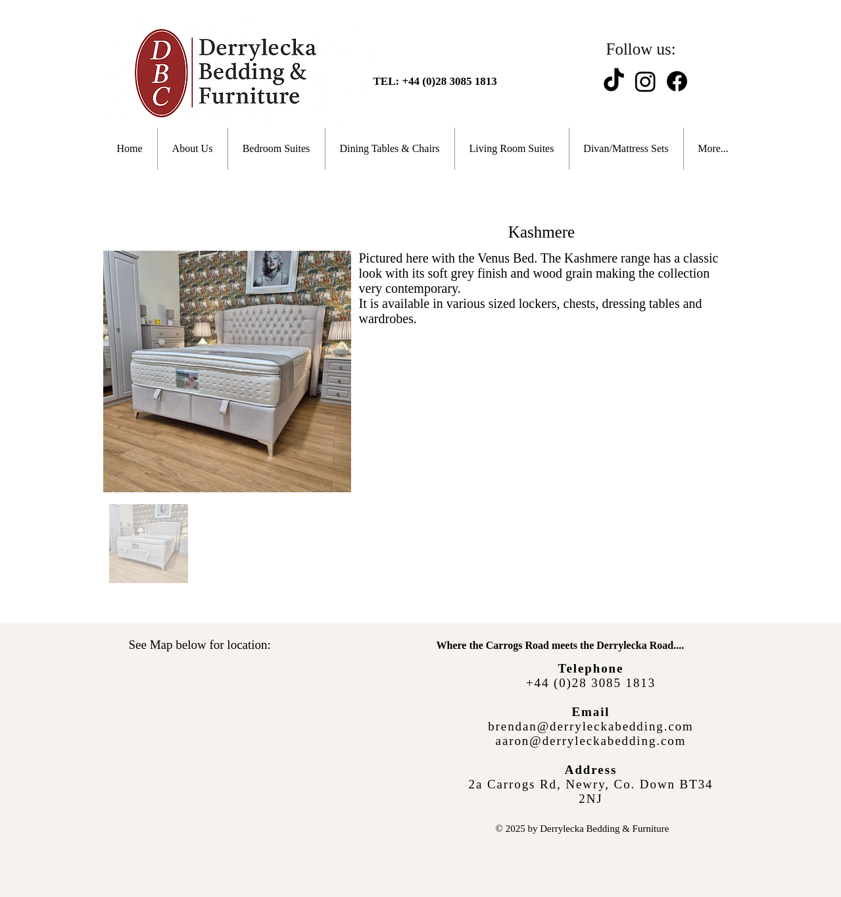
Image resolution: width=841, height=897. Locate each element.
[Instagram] (645, 81)
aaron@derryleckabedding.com (591, 741)
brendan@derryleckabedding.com (591, 726)
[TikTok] (613, 81)
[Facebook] (676, 81)
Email (590, 712)
